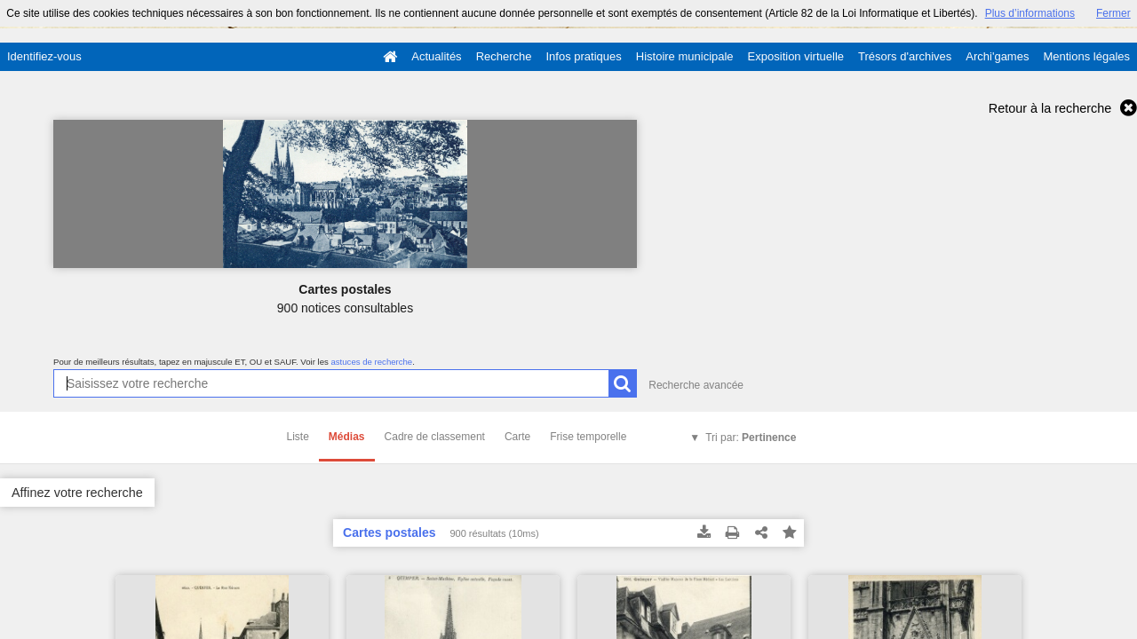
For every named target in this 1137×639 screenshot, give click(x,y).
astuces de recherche (371, 362)
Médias (347, 436)
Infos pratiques (584, 56)
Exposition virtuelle (796, 56)
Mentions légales (1086, 56)
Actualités (436, 56)
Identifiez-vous (44, 56)
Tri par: (750, 437)
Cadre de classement (435, 436)
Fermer (1113, 13)
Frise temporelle (588, 436)
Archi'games (997, 56)
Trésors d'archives (904, 56)
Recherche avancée (695, 385)
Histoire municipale (685, 56)
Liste (298, 436)
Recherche (504, 56)
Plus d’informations (1030, 13)
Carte (517, 436)
